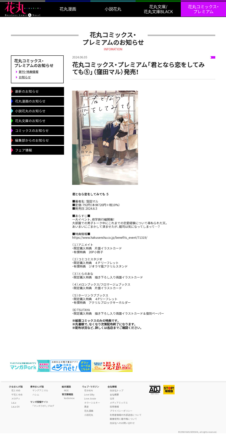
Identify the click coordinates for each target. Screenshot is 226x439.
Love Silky (89, 394)
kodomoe (69, 398)
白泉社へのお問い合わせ (122, 423)
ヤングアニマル (40, 390)
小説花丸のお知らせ (30, 111)
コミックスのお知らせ (32, 130)
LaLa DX (15, 406)
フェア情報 (23, 150)
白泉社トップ (116, 390)
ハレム (35, 394)
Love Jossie (90, 398)
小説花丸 (88, 415)
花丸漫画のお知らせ (30, 101)
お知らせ (25, 77)
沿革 (112, 398)
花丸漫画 (88, 410)
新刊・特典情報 (28, 71)
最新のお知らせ (27, 91)
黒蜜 (86, 406)
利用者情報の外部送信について (125, 415)
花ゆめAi (88, 390)
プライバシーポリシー (121, 410)
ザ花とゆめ (17, 394)
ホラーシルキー (92, 402)
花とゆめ (15, 390)
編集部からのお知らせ (32, 140)
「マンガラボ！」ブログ (43, 406)
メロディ (15, 398)
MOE (66, 390)
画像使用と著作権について (123, 419)
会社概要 (114, 394)
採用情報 (114, 406)
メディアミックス (119, 402)
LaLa (13, 402)
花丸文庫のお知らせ (30, 120)
